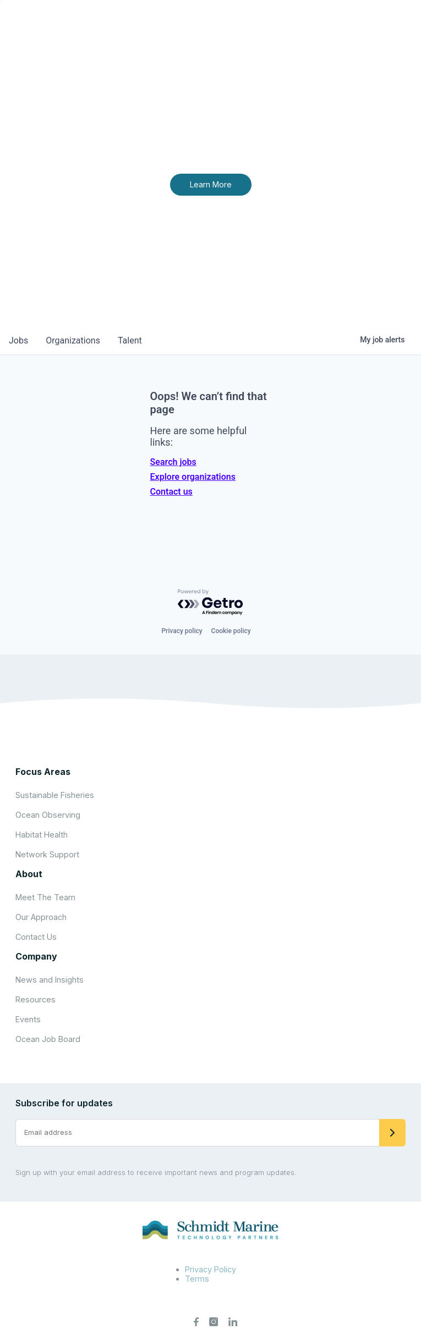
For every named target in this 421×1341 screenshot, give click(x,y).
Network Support (47, 854)
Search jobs (173, 462)
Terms (197, 1278)
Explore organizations (193, 477)
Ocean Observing (47, 814)
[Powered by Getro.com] (211, 602)
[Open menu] (400, 27)
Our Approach (41, 917)
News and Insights (49, 979)
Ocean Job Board (47, 1039)
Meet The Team (45, 897)
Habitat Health (41, 834)
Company (36, 956)
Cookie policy (231, 631)
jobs (18, 340)
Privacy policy (181, 631)
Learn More (211, 184)
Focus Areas (42, 771)
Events (28, 1019)
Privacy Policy (210, 1269)
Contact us (171, 491)
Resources (35, 999)
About (28, 873)
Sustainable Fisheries (54, 795)
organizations (73, 340)
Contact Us (36, 936)
